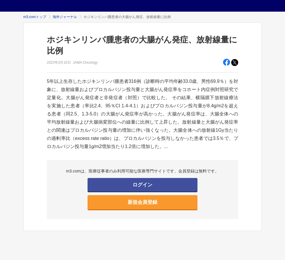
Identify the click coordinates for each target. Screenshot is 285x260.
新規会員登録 (142, 202)
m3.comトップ (34, 17)
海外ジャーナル (65, 17)
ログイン (142, 185)
